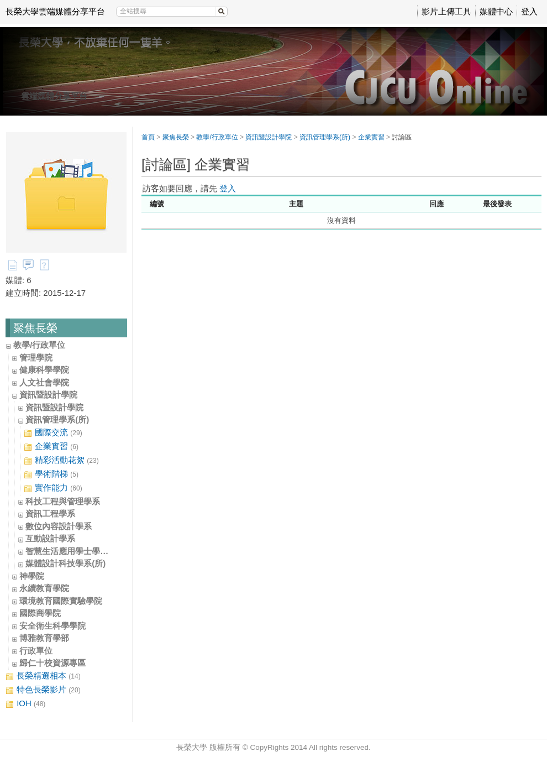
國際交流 (53, 432)
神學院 (31, 576)
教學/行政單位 (39, 344)
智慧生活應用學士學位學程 (75, 551)
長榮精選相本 (43, 676)
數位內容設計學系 (58, 526)
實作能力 (53, 488)
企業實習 (51, 446)
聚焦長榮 (175, 137)
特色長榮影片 (43, 690)
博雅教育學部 (44, 638)
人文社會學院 (44, 382)
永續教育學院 (44, 588)
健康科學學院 (44, 369)
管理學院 (35, 357)
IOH (25, 703)
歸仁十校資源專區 (52, 662)
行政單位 (35, 650)
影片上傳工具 (446, 11)
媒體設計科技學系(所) (65, 563)
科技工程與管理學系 (62, 501)
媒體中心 (496, 11)
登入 (529, 11)
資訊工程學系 (50, 513)
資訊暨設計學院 (48, 394)
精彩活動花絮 (61, 460)
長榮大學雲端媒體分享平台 (55, 11)
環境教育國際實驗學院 (60, 601)
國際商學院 (40, 613)
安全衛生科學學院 (52, 625)
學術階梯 (51, 474)
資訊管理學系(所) (57, 419)
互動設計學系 (50, 538)
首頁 (148, 137)
